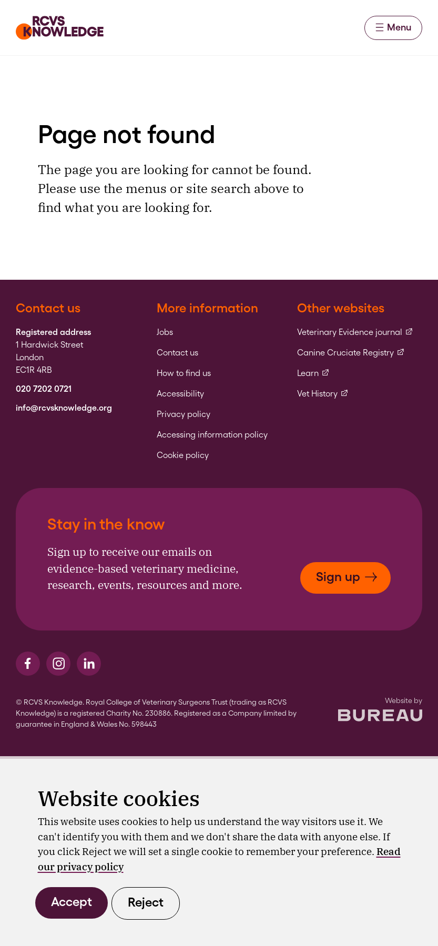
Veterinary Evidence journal (355, 332)
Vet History (323, 394)
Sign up (347, 576)
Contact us (177, 353)
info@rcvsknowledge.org (64, 408)
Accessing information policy (212, 435)
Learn (313, 373)
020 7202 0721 (44, 389)
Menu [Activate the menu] (393, 27)
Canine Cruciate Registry (351, 353)
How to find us (184, 373)
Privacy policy (183, 414)
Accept (71, 901)
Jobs (165, 332)
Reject (146, 902)
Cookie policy (183, 455)
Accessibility (180, 394)
